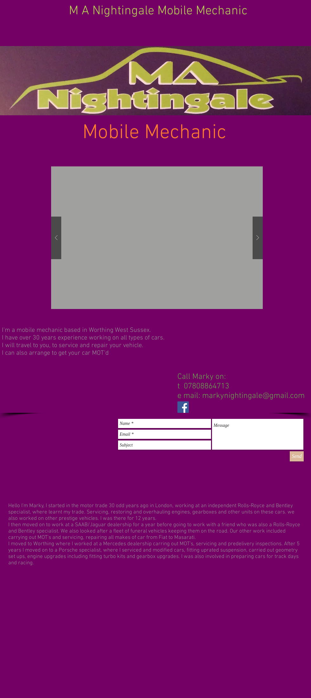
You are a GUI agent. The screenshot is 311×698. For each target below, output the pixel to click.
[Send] (297, 456)
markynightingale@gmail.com (253, 396)
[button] (157, 237)
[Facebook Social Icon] (183, 407)
